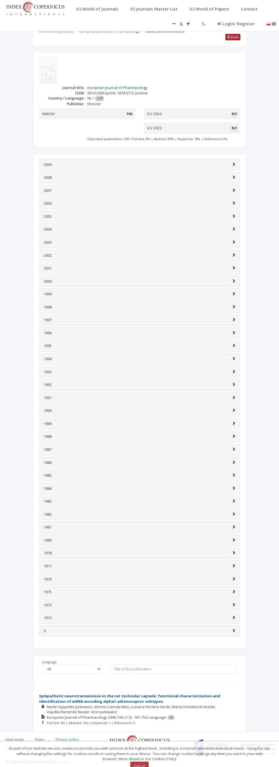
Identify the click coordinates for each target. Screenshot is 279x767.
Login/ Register (236, 23)
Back (233, 37)
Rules (40, 739)
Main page (15, 739)
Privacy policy (67, 739)
